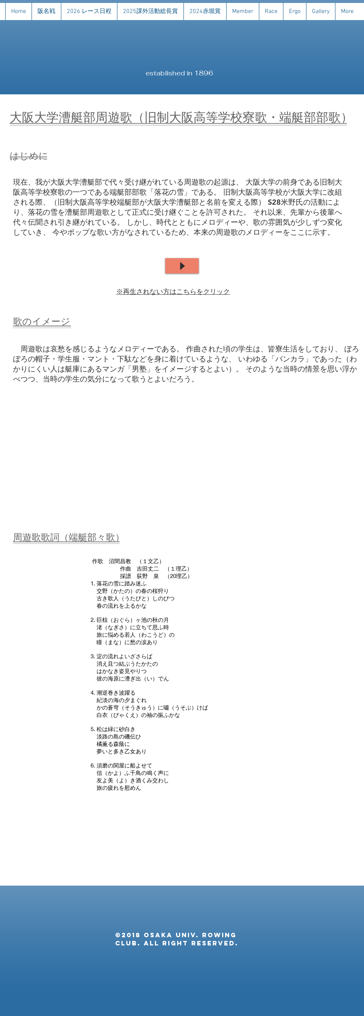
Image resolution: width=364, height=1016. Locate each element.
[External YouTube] (182, 457)
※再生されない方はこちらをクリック (173, 291)
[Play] (182, 265)
